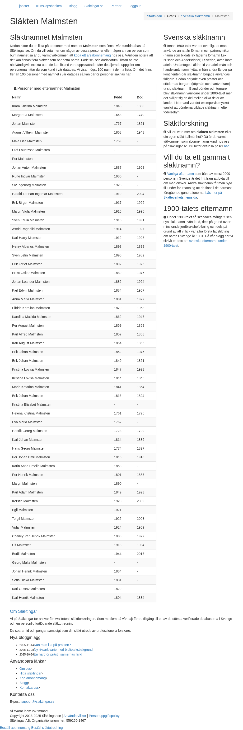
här (226, 146)
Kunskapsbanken (49, 6)
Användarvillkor (74, 716)
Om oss (25, 668)
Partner (116, 6)
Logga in (135, 6)
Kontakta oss (29, 687)
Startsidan (154, 16)
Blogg (73, 6)
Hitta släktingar (30, 673)
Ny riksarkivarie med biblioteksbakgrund (63, 649)
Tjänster (23, 6)
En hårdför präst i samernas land (58, 654)
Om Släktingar (23, 611)
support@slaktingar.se (37, 701)
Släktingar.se (93, 6)
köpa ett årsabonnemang (92, 55)
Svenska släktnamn (195, 16)
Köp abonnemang (32, 678)
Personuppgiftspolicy (104, 716)
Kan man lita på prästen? (52, 645)
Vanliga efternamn (180, 174)
